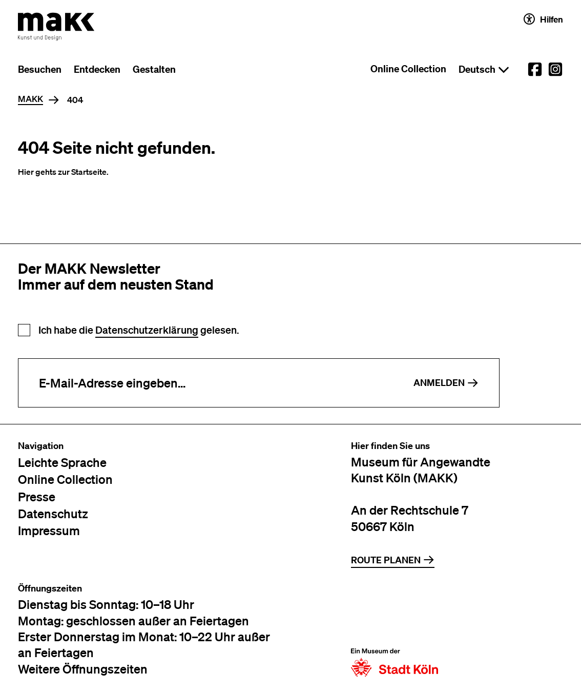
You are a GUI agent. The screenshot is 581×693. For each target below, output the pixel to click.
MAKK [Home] (30, 99)
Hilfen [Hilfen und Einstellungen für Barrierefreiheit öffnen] (543, 19)
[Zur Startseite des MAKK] (56, 26)
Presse (36, 496)
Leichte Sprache (62, 462)
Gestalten (154, 69)
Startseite (89, 172)
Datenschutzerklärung (146, 330)
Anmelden (446, 383)
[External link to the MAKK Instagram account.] (555, 69)
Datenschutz (53, 513)
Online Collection (408, 69)
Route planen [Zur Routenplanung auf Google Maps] (392, 560)
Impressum (49, 530)
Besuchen (39, 69)
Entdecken (97, 69)
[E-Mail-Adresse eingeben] (206, 383)
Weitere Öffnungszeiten (83, 668)
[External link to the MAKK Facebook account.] (535, 69)
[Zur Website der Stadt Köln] (394, 630)
